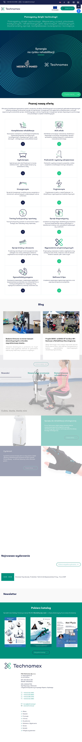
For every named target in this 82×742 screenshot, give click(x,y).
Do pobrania (26, 721)
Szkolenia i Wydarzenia (30, 723)
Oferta (24, 712)
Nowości (25, 714)
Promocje (25, 716)
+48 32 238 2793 (29, 697)
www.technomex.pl (29, 706)
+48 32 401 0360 (29, 699)
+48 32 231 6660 (29, 695)
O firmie (25, 719)
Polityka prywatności (29, 731)
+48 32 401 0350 (29, 693)
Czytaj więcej (63, 94)
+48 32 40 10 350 (10, 2)
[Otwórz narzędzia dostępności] (79, 11)
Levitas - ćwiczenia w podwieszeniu (28, 339)
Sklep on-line (69, 8)
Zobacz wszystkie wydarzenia (67, 564)
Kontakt (25, 728)
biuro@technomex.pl (27, 2)
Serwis (25, 726)
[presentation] (5, 630)
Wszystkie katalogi (39, 652)
